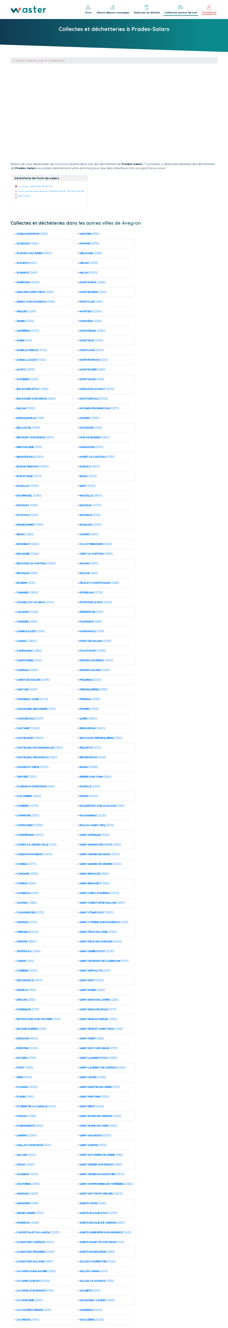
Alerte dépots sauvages (113, 9)
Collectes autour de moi (180, 9)
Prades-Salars (57, 60)
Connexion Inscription (209, 10)
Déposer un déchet (147, 9)
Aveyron (42, 60)
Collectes (31, 60)
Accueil (18, 60)
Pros (88, 9)
